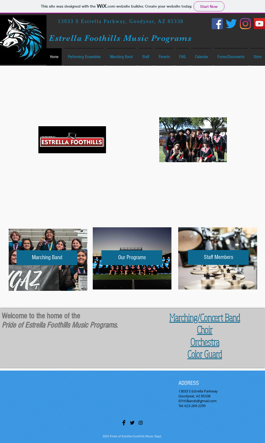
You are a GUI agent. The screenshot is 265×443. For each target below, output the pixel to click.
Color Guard (204, 354)
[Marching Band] (46, 257)
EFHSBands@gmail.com (197, 400)
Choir (205, 330)
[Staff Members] (218, 257)
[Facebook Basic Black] (124, 422)
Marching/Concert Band (204, 317)
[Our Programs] (131, 257)
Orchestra (204, 342)
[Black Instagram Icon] (140, 422)
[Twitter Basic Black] (132, 422)
